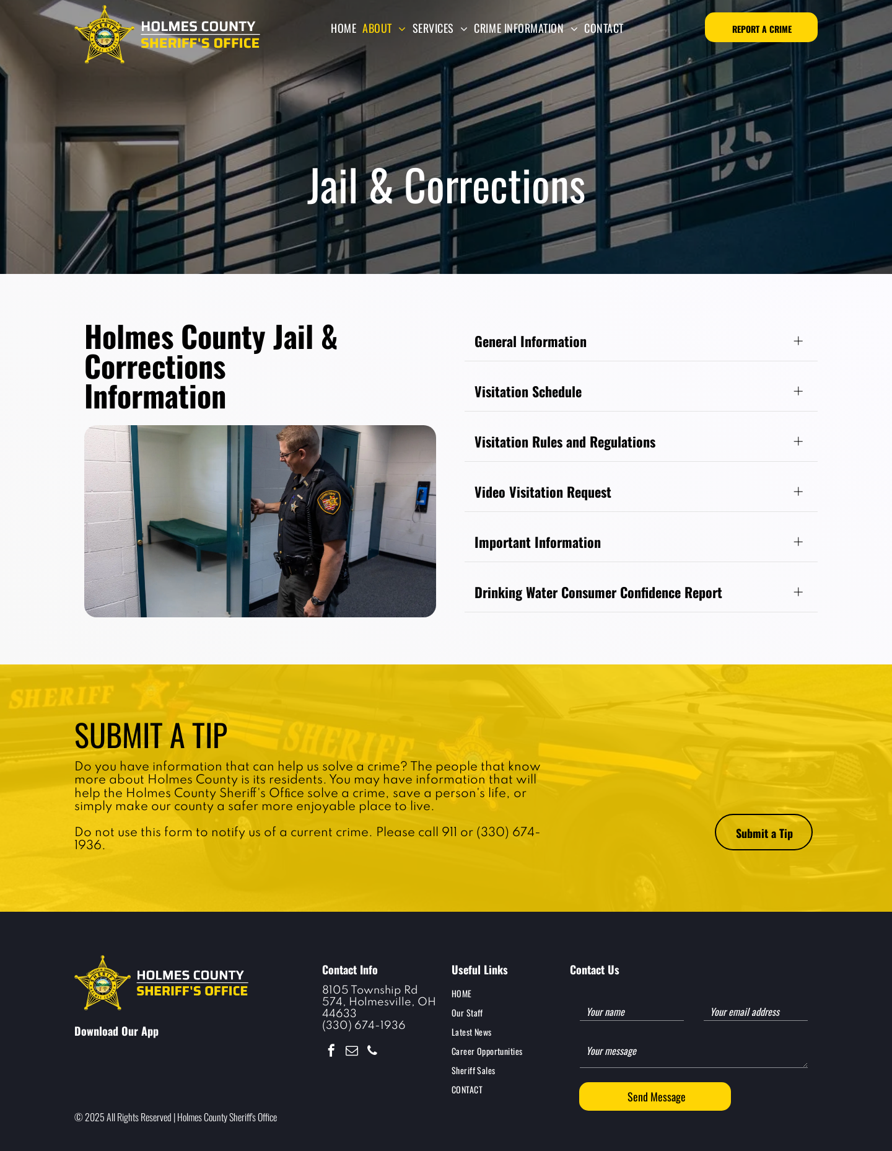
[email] (352, 1052)
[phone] (372, 1052)
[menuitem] (343, 28)
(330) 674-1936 (364, 1025)
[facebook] (331, 1052)
